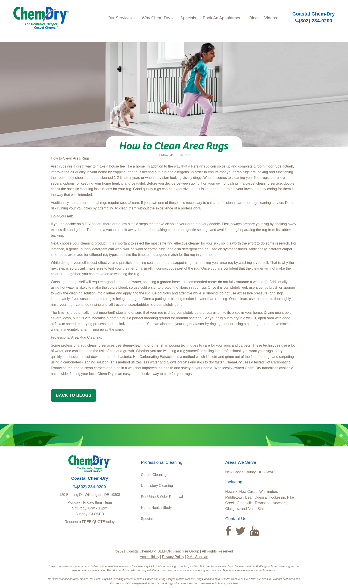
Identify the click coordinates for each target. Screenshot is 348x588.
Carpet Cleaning (154, 475)
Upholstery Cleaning (157, 485)
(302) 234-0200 (313, 21)
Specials (188, 18)
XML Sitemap (197, 557)
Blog (253, 18)
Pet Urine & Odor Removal (162, 497)
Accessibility (149, 557)
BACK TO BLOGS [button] (73, 395)
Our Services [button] (121, 18)
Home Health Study (156, 507)
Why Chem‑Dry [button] (158, 18)
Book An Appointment (223, 18)
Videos (270, 18)
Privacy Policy (173, 557)
